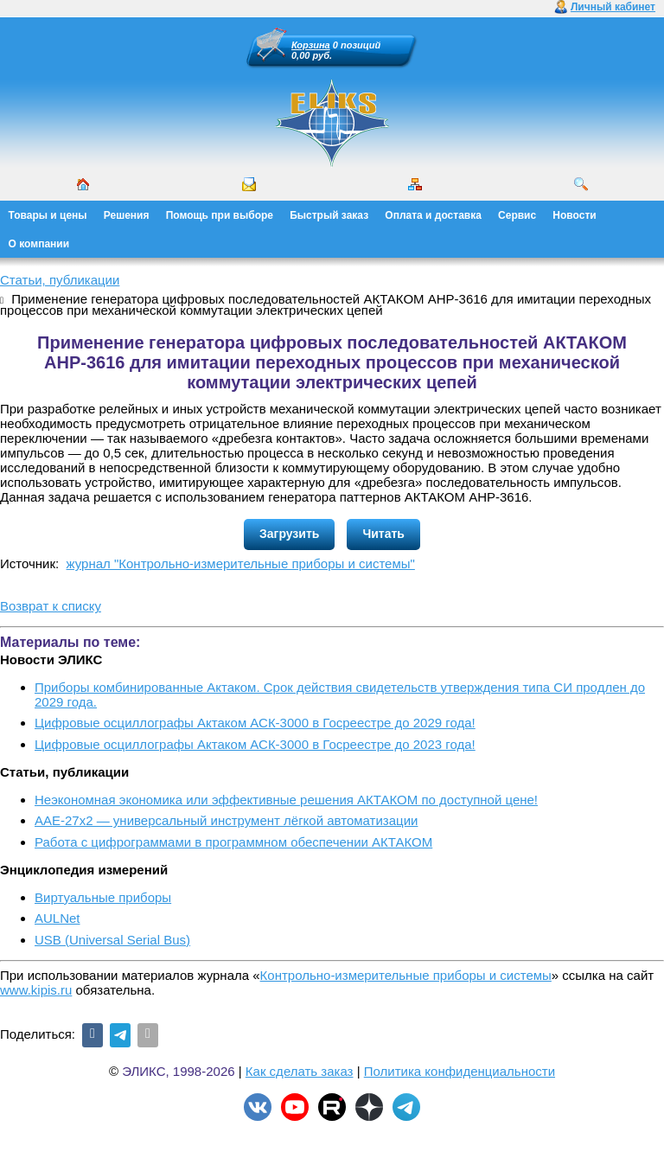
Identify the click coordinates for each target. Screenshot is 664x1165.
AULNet (57, 918)
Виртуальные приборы (103, 897)
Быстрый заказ (329, 215)
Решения (127, 215)
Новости (574, 215)
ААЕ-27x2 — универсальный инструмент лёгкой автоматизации (226, 820)
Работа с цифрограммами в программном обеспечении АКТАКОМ (233, 842)
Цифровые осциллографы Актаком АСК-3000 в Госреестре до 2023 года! (255, 744)
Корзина (310, 45)
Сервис (517, 215)
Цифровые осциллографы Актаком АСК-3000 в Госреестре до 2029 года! (255, 722)
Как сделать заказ (300, 1071)
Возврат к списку (50, 606)
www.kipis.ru (36, 990)
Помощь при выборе (219, 215)
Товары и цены (48, 215)
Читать (383, 534)
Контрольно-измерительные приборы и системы (406, 975)
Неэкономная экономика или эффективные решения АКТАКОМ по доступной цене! (286, 799)
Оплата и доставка (433, 215)
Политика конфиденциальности (459, 1071)
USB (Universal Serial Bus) (112, 939)
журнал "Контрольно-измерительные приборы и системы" (241, 563)
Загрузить (289, 534)
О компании (39, 244)
